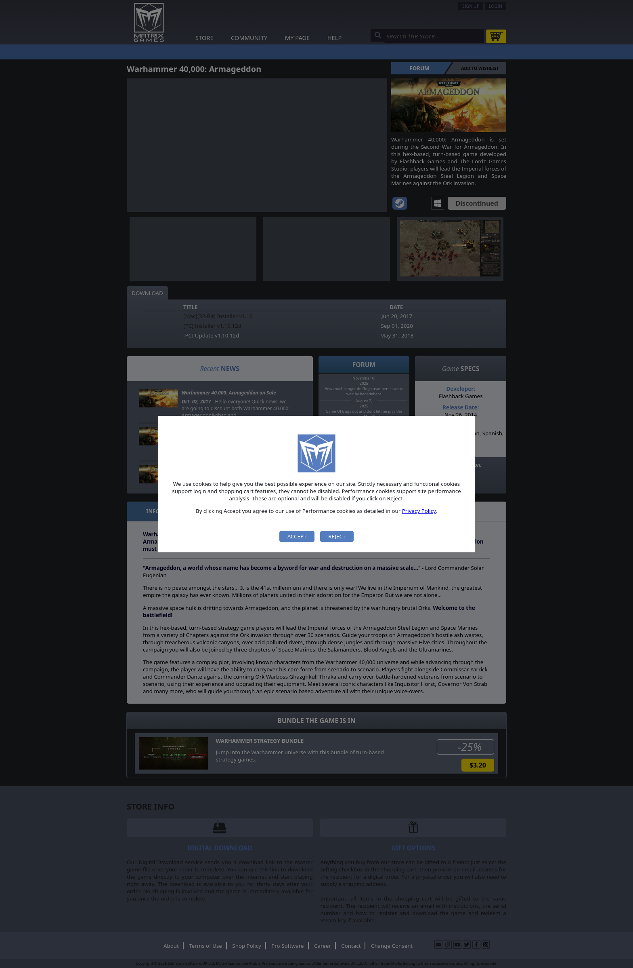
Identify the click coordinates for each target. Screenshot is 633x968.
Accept (297, 536)
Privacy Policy (419, 511)
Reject (337, 536)
